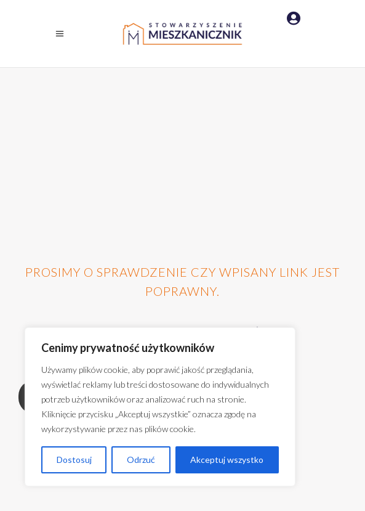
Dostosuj (74, 459)
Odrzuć (141, 459)
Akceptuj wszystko (226, 459)
